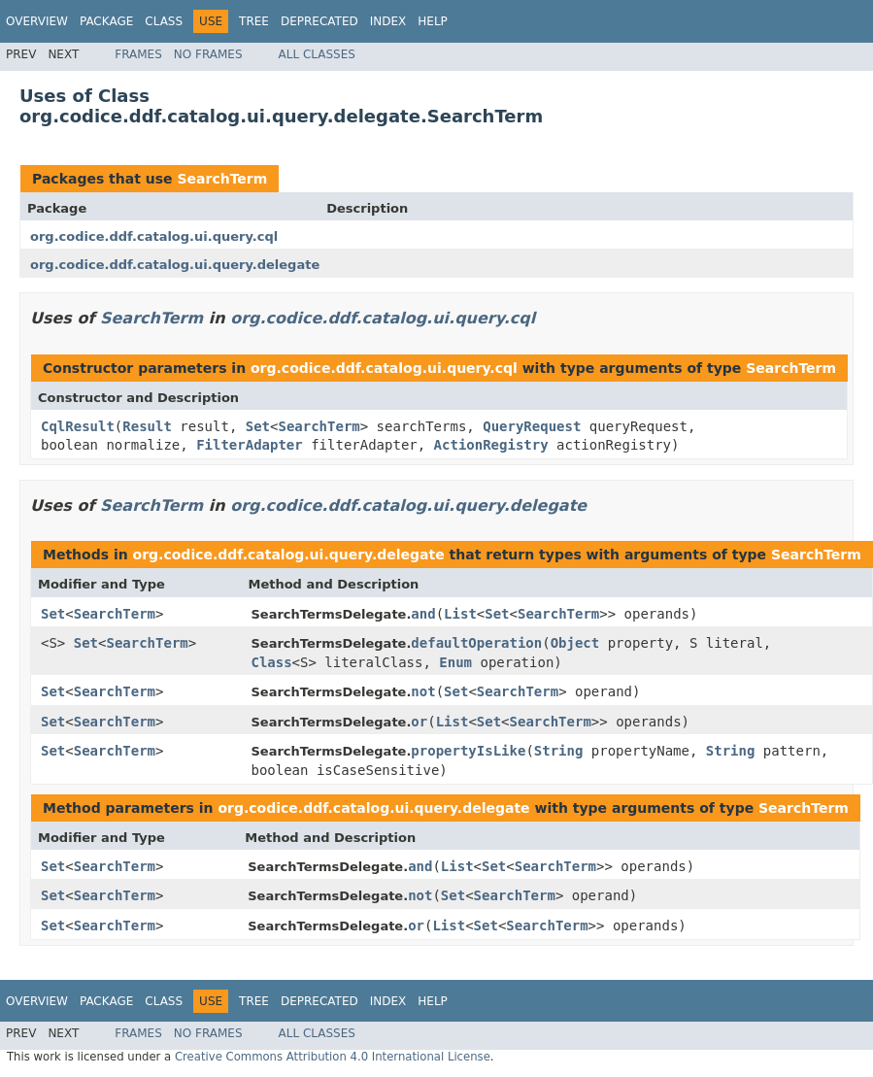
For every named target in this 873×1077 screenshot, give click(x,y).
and (423, 614)
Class (164, 21)
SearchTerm (222, 178)
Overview (37, 21)
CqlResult (78, 426)
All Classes (317, 54)
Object (575, 643)
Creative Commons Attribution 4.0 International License (332, 1056)
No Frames (208, 54)
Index (388, 21)
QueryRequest (532, 426)
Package (106, 21)
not (423, 691)
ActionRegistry (491, 445)
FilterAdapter (249, 445)
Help (433, 21)
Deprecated (319, 21)
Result (147, 426)
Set (258, 426)
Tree (254, 21)
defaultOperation (476, 643)
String (559, 750)
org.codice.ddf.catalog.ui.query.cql (154, 236)
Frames (138, 54)
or (419, 721)
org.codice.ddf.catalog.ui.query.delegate (174, 264)
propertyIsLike (468, 750)
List (460, 614)
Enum (455, 662)
